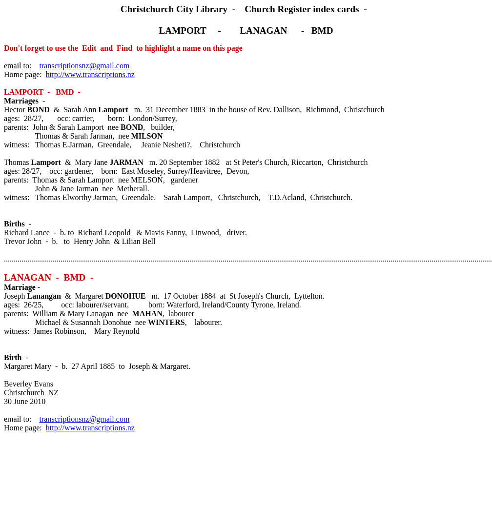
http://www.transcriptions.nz (90, 74)
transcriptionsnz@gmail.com (84, 65)
